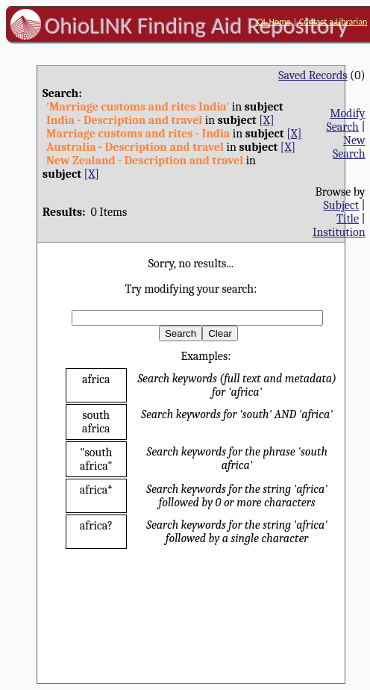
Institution (339, 232)
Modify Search (345, 120)
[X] (266, 120)
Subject (341, 205)
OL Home (274, 21)
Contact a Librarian (333, 21)
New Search (349, 147)
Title (347, 219)
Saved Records (312, 75)
